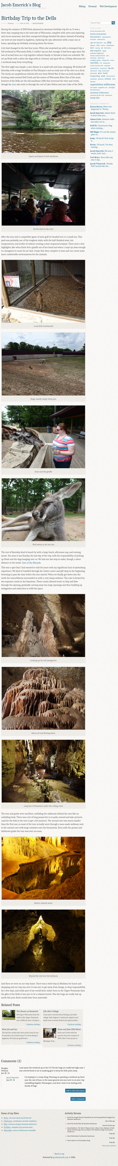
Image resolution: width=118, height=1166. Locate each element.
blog (99, 71)
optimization (106, 37)
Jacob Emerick (12, 1077)
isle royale (93, 87)
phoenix (101, 79)
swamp (97, 48)
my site (111, 68)
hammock (108, 95)
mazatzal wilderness (99, 92)
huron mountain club (97, 31)
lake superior (95, 51)
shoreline (93, 58)
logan (104, 51)
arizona (108, 79)
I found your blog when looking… (101, 126)
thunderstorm (95, 90)
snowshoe (93, 79)
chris (114, 79)
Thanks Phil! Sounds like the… (101, 164)
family (105, 73)
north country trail (96, 65)
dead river (101, 58)
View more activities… (109, 1146)
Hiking (82, 6)
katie (92, 48)
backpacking (95, 76)
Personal (92, 6)
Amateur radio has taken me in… (102, 120)
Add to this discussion (75, 1090)
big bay (92, 45)
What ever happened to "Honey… (101, 107)
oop (105, 43)
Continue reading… (33, 1024)
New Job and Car (9, 1029)
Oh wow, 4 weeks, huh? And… (101, 152)
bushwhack (110, 45)
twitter (103, 45)
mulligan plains (95, 60)
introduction (94, 68)
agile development (96, 43)
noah (103, 76)
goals (100, 73)
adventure (93, 71)
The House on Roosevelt (27, 1011)
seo (101, 63)
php (109, 42)
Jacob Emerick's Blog (21, 5)
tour (14, 84)
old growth (105, 60)
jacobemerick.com (60, 1157)
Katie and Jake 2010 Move (69, 1029)
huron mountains (98, 34)
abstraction (101, 39)
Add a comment (78, 1099)
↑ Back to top (59, 1154)
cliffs (98, 45)
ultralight (111, 87)
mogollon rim (102, 87)
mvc (107, 56)
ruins (112, 60)
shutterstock (110, 76)
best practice (95, 37)
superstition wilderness (102, 84)
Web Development (108, 6)
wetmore (93, 39)
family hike (95, 98)
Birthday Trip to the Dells (28, 18)
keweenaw (105, 71)
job (102, 48)
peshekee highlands (97, 53)
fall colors (107, 48)
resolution (103, 68)
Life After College (50, 1011)
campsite (107, 65)
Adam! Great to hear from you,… (102, 114)
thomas (92, 81)
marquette (106, 63)
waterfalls (94, 63)
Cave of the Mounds (31, 562)
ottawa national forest (97, 56)
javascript (93, 73)
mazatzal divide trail (97, 95)
